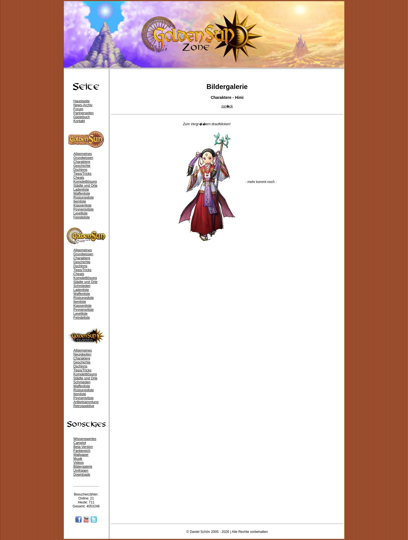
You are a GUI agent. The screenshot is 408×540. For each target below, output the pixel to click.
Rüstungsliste (83, 197)
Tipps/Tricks (82, 174)
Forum (78, 109)
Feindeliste (81, 217)
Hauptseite (81, 101)
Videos (78, 463)
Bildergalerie (82, 467)
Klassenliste (82, 205)
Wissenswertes (84, 439)
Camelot (79, 443)
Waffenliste (81, 193)
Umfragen (80, 471)
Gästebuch (81, 117)
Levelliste (80, 213)
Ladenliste (81, 190)
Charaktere (81, 162)
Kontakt (79, 121)
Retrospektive (83, 406)
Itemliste (79, 201)
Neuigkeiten (82, 354)
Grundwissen (83, 158)
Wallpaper (81, 455)
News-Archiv (82, 105)
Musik (77, 459)
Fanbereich (81, 451)
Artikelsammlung (86, 402)
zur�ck (227, 106)
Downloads (81, 475)
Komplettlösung (85, 182)
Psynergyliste (83, 209)
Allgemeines (82, 154)
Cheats (78, 178)
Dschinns (80, 170)
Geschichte (81, 166)
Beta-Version (83, 447)
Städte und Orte (85, 186)
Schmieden (81, 286)
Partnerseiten (83, 113)
